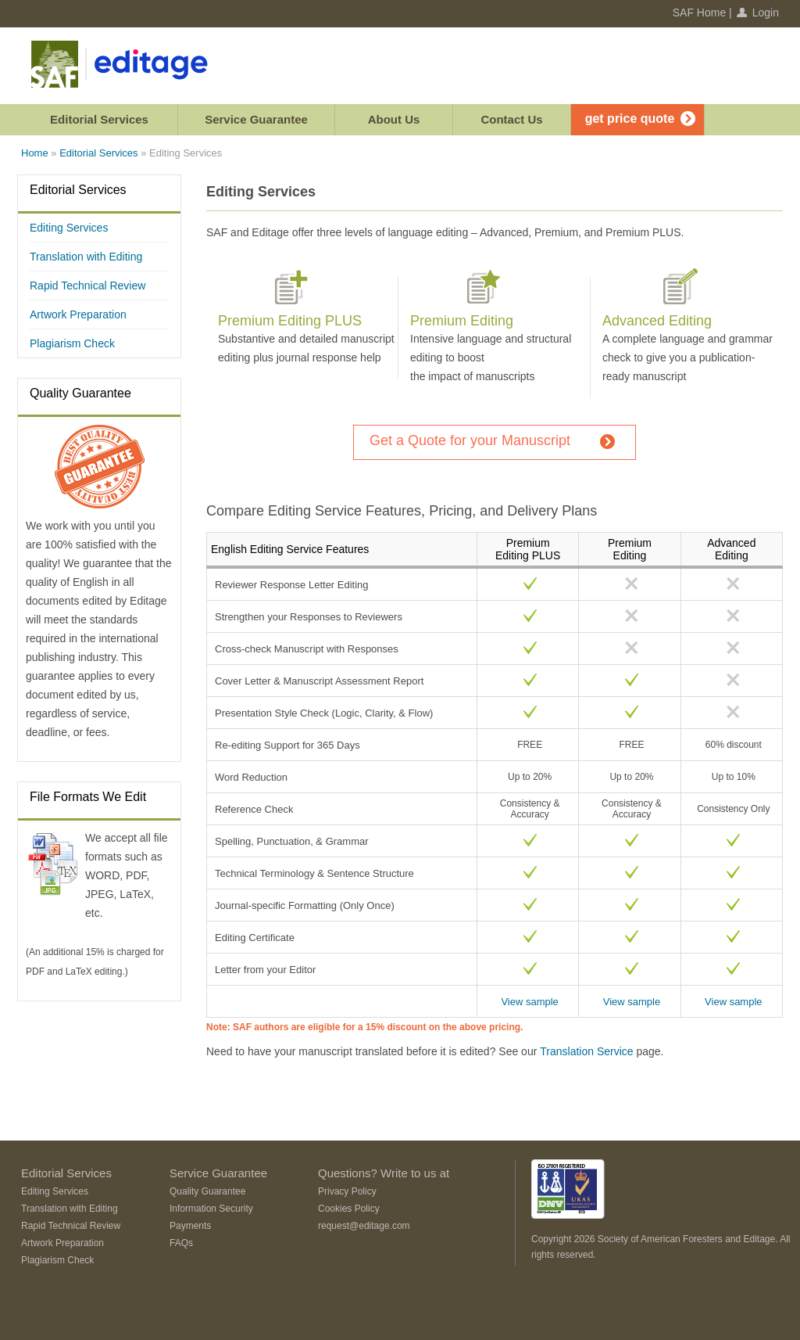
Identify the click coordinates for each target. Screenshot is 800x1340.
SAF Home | (702, 12)
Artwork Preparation (78, 314)
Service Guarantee (256, 119)
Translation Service (586, 1051)
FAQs (181, 1243)
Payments (190, 1225)
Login (765, 12)
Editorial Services (99, 119)
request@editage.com (364, 1225)
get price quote (630, 118)
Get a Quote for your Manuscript (470, 440)
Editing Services (69, 227)
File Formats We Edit (88, 796)
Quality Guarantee (80, 393)
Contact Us (511, 119)
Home (34, 153)
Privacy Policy (347, 1191)
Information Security (211, 1208)
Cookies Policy (349, 1208)
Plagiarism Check (72, 343)
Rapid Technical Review (87, 285)
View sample (529, 1002)
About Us (394, 119)
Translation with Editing (86, 256)
